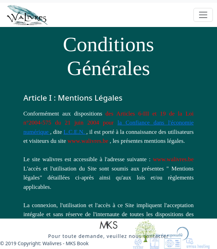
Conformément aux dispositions (65, 113)
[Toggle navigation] (203, 15)
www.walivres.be (88, 141)
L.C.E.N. (74, 132)
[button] (108, 225)
